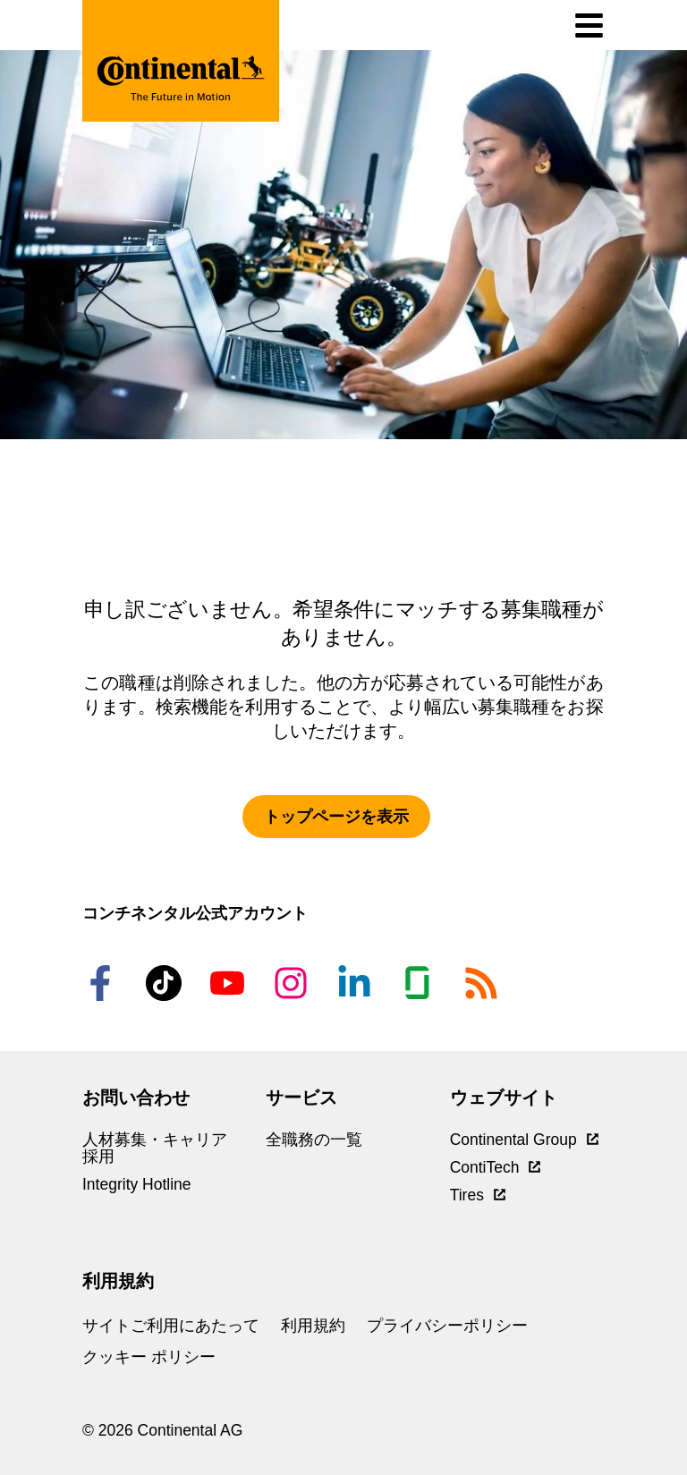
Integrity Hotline (136, 1184)
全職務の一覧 (314, 1140)
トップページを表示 (336, 817)
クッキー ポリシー (149, 1357)
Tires (477, 1195)
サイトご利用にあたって (170, 1326)
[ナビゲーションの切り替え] (589, 25)
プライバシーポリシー (447, 1326)
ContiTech (495, 1167)
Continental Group (524, 1140)
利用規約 (313, 1326)
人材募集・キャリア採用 (154, 1148)
